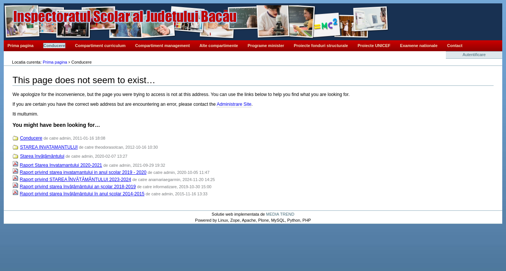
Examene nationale (419, 45)
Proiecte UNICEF (374, 45)
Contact (454, 45)
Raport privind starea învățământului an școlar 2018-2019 (78, 186)
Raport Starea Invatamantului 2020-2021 (61, 165)
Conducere (54, 45)
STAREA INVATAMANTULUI (48, 147)
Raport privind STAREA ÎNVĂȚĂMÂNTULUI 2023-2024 (75, 179)
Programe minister (266, 45)
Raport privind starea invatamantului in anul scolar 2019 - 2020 (83, 172)
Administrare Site (234, 104)
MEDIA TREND (280, 214)
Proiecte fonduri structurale (321, 45)
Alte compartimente (219, 45)
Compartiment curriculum (100, 45)
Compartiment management (162, 45)
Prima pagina (20, 45)
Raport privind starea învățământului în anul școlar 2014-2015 (82, 193)
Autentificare (474, 54)
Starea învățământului (42, 156)
